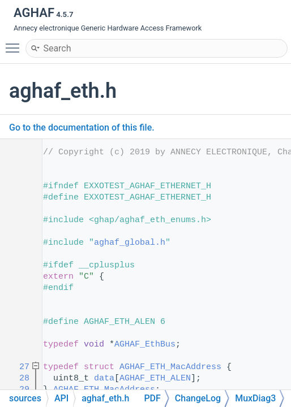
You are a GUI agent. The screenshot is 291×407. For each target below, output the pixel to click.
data (104, 378)
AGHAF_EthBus (145, 344)
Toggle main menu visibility (15, 43)
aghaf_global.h (129, 243)
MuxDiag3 (255, 398)
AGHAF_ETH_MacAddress (170, 367)
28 (16, 378)
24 (16, 344)
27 (16, 367)
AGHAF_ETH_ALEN (155, 378)
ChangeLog (198, 398)
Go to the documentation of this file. (82, 127)
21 (16, 322)
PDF (152, 398)
